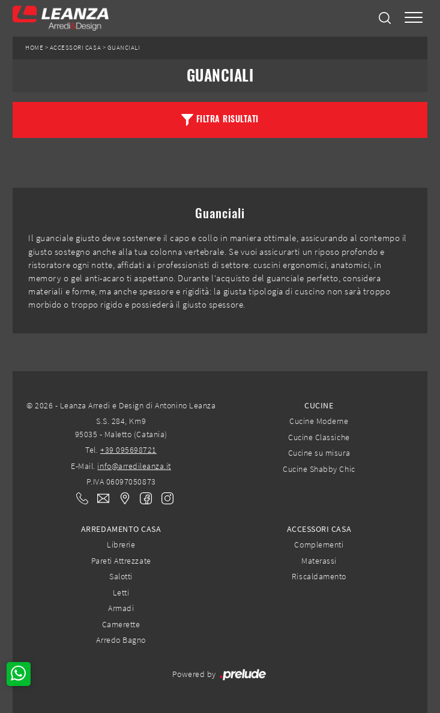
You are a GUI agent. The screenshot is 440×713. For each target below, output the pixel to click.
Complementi (318, 544)
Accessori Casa (75, 48)
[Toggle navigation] (413, 18)
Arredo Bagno (120, 639)
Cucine (318, 405)
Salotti (121, 576)
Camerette (121, 624)
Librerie (121, 544)
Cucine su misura (319, 452)
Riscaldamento (319, 576)
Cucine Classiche (318, 437)
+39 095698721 (128, 449)
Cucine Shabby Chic (319, 469)
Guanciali (123, 48)
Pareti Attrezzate (121, 560)
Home (34, 48)
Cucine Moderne (318, 421)
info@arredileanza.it (134, 466)
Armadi (121, 608)
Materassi (319, 560)
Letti (121, 592)
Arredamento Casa (121, 529)
